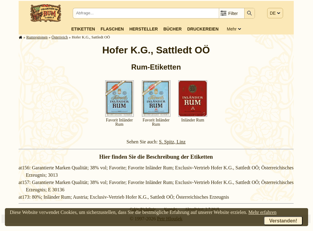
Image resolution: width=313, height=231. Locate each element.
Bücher (172, 29)
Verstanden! (283, 220)
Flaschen (112, 29)
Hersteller (143, 29)
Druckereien (203, 29)
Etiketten (83, 29)
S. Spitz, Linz (172, 141)
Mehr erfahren (263, 212)
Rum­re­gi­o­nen (37, 37)
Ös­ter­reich (60, 37)
